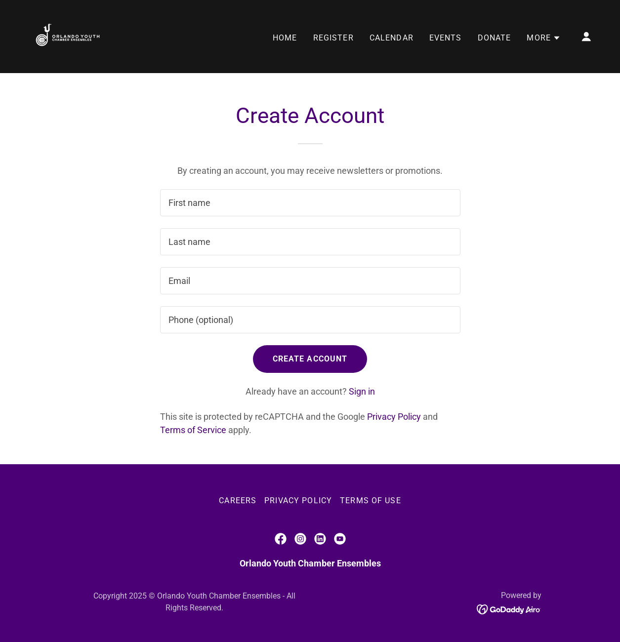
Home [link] (285, 37)
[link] (68, 36)
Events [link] (445, 37)
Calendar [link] (391, 37)
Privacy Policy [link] (394, 416)
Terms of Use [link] (370, 500)
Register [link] (333, 37)
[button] (544, 38)
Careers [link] (237, 500)
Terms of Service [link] (193, 430)
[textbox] (310, 202)
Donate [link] (494, 37)
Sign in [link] (362, 391)
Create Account (310, 358)
